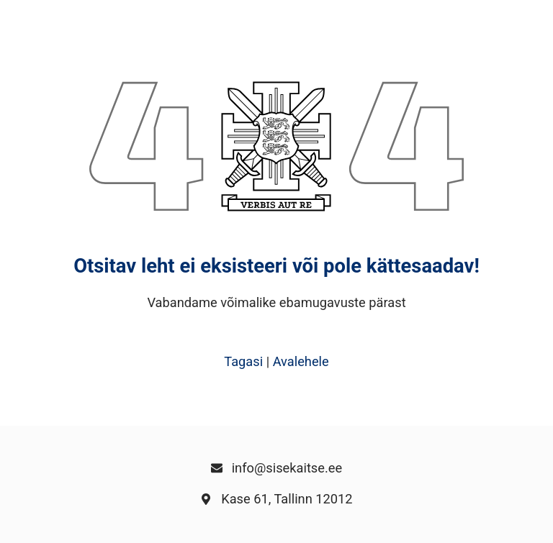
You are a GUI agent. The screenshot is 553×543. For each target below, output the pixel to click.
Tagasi (243, 361)
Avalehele (301, 361)
